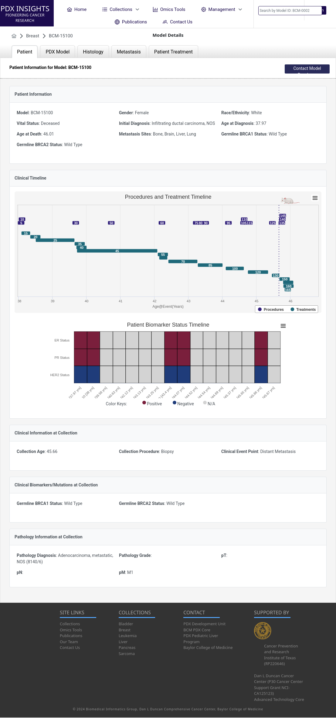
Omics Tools (71, 630)
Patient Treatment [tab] (173, 52)
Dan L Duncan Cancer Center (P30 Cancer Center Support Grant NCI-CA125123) (278, 684)
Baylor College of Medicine (207, 647)
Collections (70, 623)
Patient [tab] (24, 52)
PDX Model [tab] (58, 52)
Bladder (126, 623)
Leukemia (128, 635)
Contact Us (70, 647)
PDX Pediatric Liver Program (200, 638)
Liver (123, 641)
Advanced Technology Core (279, 699)
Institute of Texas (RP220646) (280, 661)
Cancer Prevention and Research (281, 649)
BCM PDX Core (196, 630)
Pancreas (127, 647)
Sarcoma (127, 653)
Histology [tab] (93, 52)
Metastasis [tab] (129, 52)
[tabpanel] (168, 330)
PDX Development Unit (204, 623)
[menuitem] (76, 9)
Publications (71, 635)
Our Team (69, 641)
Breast (125, 630)
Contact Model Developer (307, 70)
